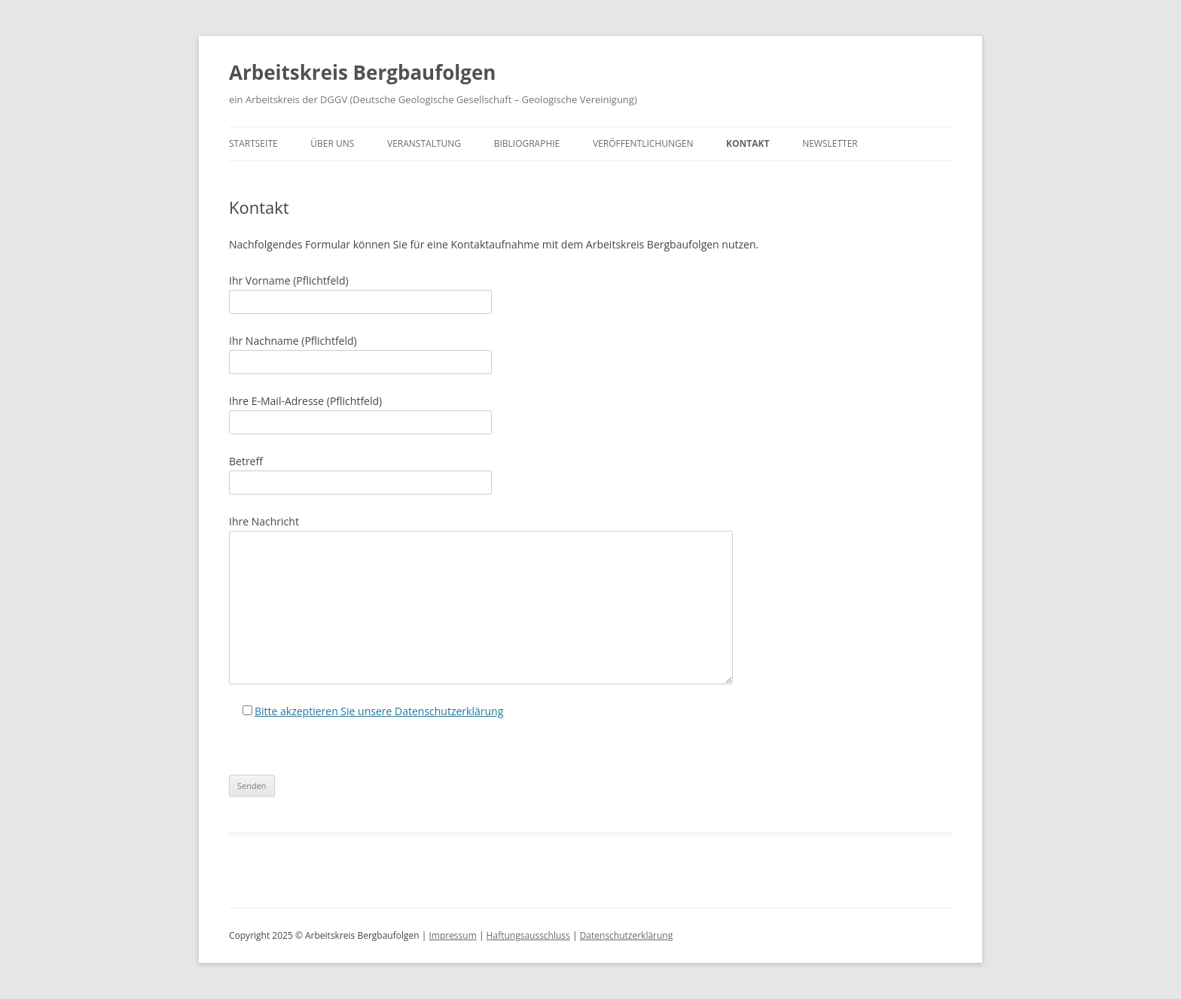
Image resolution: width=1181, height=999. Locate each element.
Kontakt (747, 143)
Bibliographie (527, 143)
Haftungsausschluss (528, 935)
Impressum (452, 935)
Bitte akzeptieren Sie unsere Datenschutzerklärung (379, 711)
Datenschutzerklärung (626, 935)
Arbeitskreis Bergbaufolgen (362, 72)
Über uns (332, 143)
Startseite (253, 143)
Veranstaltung (424, 143)
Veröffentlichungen (643, 143)
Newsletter (830, 143)
